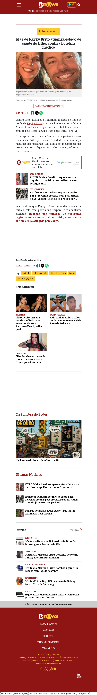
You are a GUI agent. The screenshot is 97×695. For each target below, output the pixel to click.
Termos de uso (48, 648)
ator (52, 273)
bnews (72, 273)
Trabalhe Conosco (48, 624)
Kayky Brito (34, 123)
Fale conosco (48, 630)
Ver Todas (75, 530)
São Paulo (64, 11)
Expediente (48, 636)
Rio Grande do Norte (44, 11)
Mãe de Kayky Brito (25, 278)
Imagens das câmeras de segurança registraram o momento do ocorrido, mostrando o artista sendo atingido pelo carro (49, 217)
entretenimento (40, 273)
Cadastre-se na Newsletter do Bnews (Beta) (48, 604)
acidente (26, 273)
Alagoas (56, 11)
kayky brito (61, 273)
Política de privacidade (48, 642)
